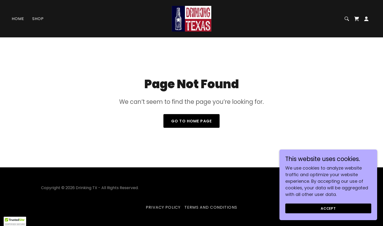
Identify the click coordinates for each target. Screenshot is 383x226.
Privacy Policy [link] (163, 207)
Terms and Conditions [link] (210, 207)
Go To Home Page (191, 121)
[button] (366, 19)
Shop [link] (38, 19)
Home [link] (18, 19)
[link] (191, 18)
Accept (328, 208)
